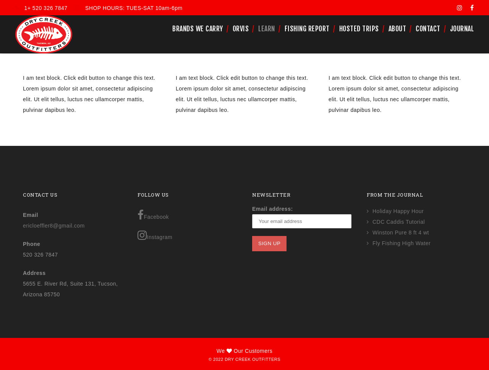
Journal (462, 28)
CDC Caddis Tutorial (398, 222)
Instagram (155, 235)
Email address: (272, 209)
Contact (428, 28)
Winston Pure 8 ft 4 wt (400, 232)
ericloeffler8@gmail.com (54, 226)
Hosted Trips (359, 28)
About (397, 28)
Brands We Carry (197, 28)
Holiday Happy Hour (398, 211)
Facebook (153, 215)
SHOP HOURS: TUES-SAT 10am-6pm (134, 8)
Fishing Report (307, 28)
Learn (266, 28)
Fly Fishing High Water (401, 243)
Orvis (241, 28)
